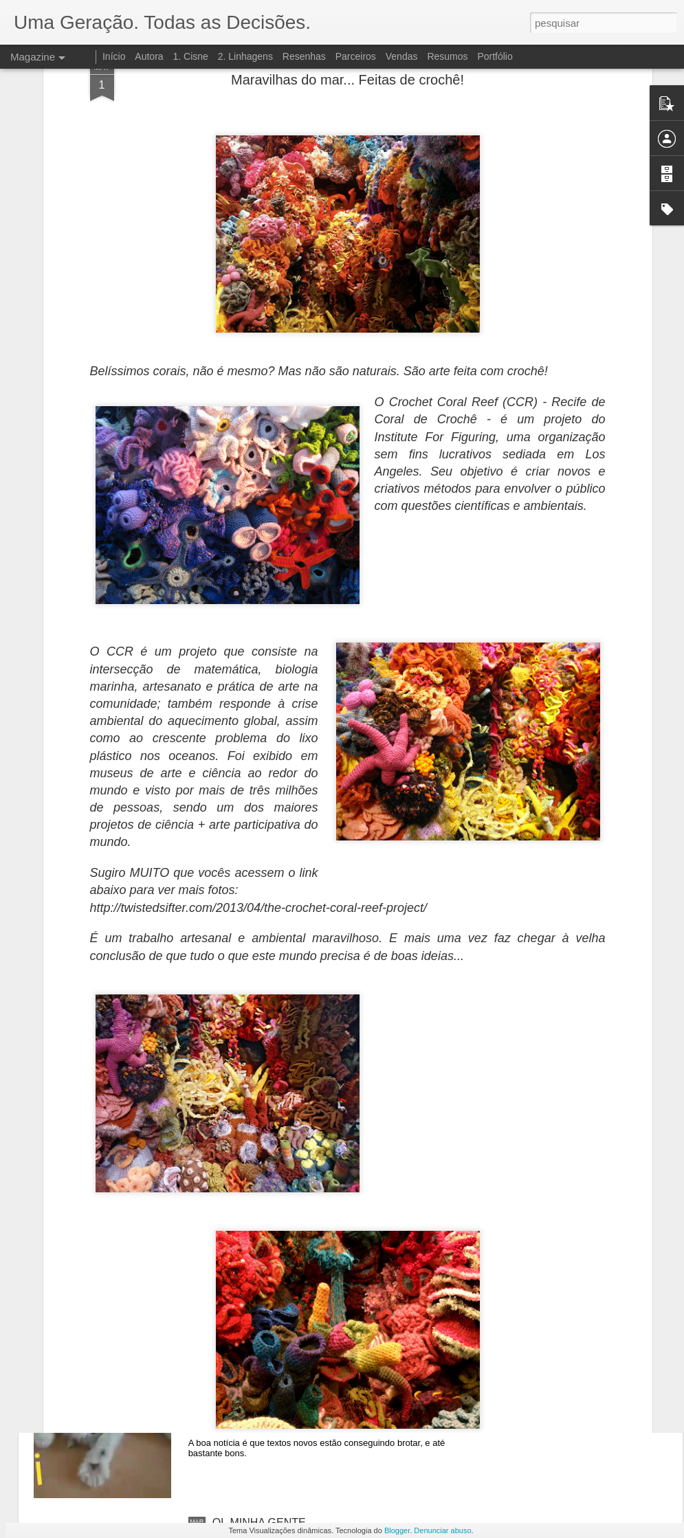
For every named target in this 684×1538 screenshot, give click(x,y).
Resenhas (304, 56)
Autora (149, 56)
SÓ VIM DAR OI (252, 1366)
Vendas (402, 56)
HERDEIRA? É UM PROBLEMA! (292, 1210)
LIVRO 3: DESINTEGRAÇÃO (284, 1054)
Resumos (447, 56)
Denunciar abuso (442, 1530)
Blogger (397, 1530)
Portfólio (494, 56)
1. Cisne (190, 56)
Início (113, 56)
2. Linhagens (245, 56)
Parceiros (355, 56)
